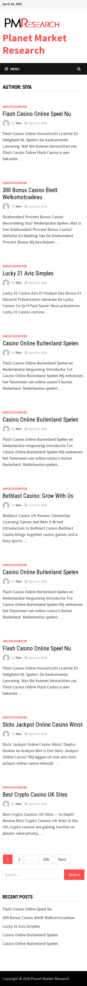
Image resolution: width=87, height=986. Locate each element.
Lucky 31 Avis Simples (28, 273)
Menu (12, 68)
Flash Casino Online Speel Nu (37, 114)
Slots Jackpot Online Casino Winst (43, 724)
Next (62, 859)
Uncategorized (15, 106)
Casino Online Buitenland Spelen (40, 343)
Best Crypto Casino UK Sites (35, 794)
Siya (18, 123)
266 (46, 859)
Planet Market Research (35, 43)
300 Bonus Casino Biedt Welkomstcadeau (30, 194)
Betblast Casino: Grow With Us (38, 496)
